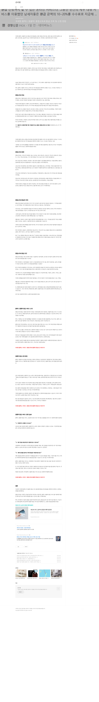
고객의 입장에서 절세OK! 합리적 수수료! (25, 618)
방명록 (21, 7)
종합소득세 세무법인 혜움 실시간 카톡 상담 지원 (28, 625)
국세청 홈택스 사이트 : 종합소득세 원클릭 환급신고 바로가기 (30, 401)
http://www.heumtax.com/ (22, 623)
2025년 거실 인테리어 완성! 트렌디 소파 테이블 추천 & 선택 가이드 (29, 644)
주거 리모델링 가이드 (73, 38)
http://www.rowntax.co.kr (22, 614)
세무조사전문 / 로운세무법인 (24, 616)
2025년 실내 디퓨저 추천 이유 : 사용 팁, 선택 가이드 (26, 645)
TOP (83, 698)
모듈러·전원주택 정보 (73, 40)
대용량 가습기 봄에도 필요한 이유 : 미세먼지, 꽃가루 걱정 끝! (28, 650)
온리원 (17, 2)
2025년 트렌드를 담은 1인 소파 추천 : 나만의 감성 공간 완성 (28, 649)
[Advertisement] (38, 201)
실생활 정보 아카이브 (21, 642)
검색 (80, 2)
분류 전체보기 (72, 36)
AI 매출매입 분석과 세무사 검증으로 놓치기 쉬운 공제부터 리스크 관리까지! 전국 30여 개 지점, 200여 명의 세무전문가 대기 (35, 628)
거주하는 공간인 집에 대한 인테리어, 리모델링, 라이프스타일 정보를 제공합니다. (32, 678)
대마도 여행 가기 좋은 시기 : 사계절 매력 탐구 (25, 647)
